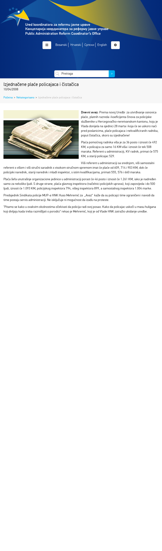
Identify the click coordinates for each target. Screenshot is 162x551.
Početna (8, 97)
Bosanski (61, 45)
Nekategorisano (25, 97)
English (102, 45)
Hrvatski (75, 45)
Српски (89, 45)
